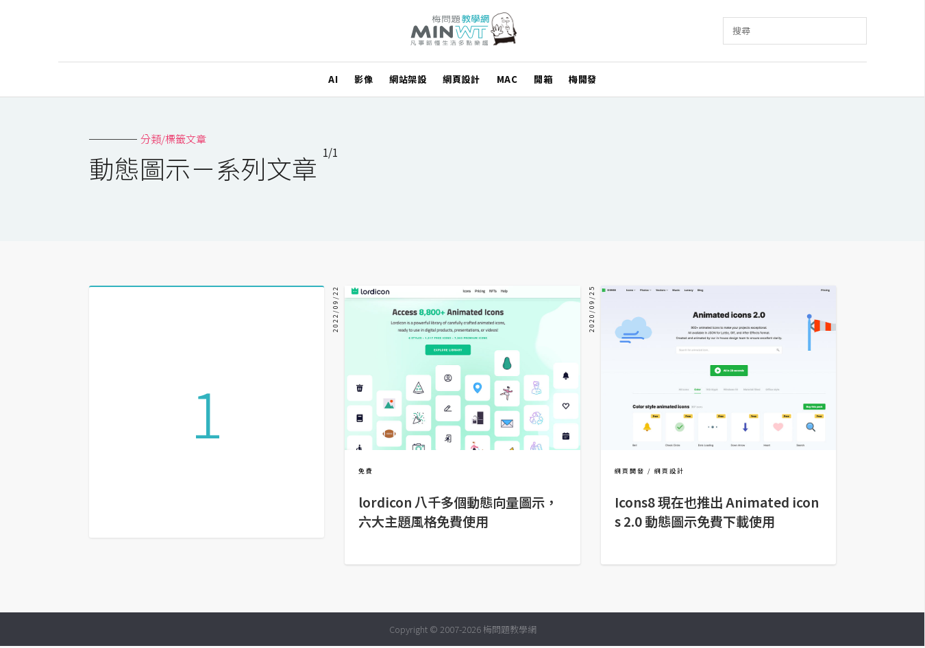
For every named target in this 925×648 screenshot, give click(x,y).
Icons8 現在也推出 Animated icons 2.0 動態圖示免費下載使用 (717, 512)
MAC (507, 79)
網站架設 (407, 79)
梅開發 (583, 79)
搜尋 (741, 30)
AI (333, 79)
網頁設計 (461, 79)
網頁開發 (630, 470)
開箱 (543, 79)
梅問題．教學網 (462, 31)
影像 (363, 79)
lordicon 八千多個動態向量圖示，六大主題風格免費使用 (458, 512)
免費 (365, 470)
